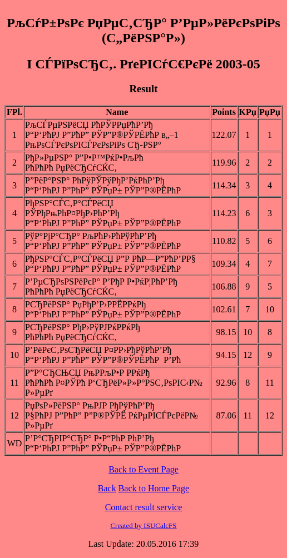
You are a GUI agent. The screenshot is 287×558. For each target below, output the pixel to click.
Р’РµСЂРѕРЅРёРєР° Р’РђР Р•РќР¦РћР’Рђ (101, 281)
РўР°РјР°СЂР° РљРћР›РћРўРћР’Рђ (90, 236)
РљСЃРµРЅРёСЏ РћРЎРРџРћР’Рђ (89, 124)
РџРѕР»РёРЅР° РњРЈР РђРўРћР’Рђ (90, 405)
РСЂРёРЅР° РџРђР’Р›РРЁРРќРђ (85, 304)
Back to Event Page (143, 469)
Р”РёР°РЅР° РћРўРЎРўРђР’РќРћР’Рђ (95, 180)
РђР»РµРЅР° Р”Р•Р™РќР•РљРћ (84, 157)
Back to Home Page (154, 488)
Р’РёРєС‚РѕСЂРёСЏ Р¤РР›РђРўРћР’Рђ (98, 350)
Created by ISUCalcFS (143, 525)
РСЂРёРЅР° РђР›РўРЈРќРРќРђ (82, 327)
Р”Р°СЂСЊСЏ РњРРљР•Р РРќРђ (87, 372)
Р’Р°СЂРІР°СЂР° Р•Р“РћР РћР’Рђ (89, 438)
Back (107, 488)
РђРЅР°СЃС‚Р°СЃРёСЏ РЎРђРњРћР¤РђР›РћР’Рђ (72, 208)
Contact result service (143, 507)
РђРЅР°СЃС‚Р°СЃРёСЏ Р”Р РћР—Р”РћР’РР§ (110, 258)
